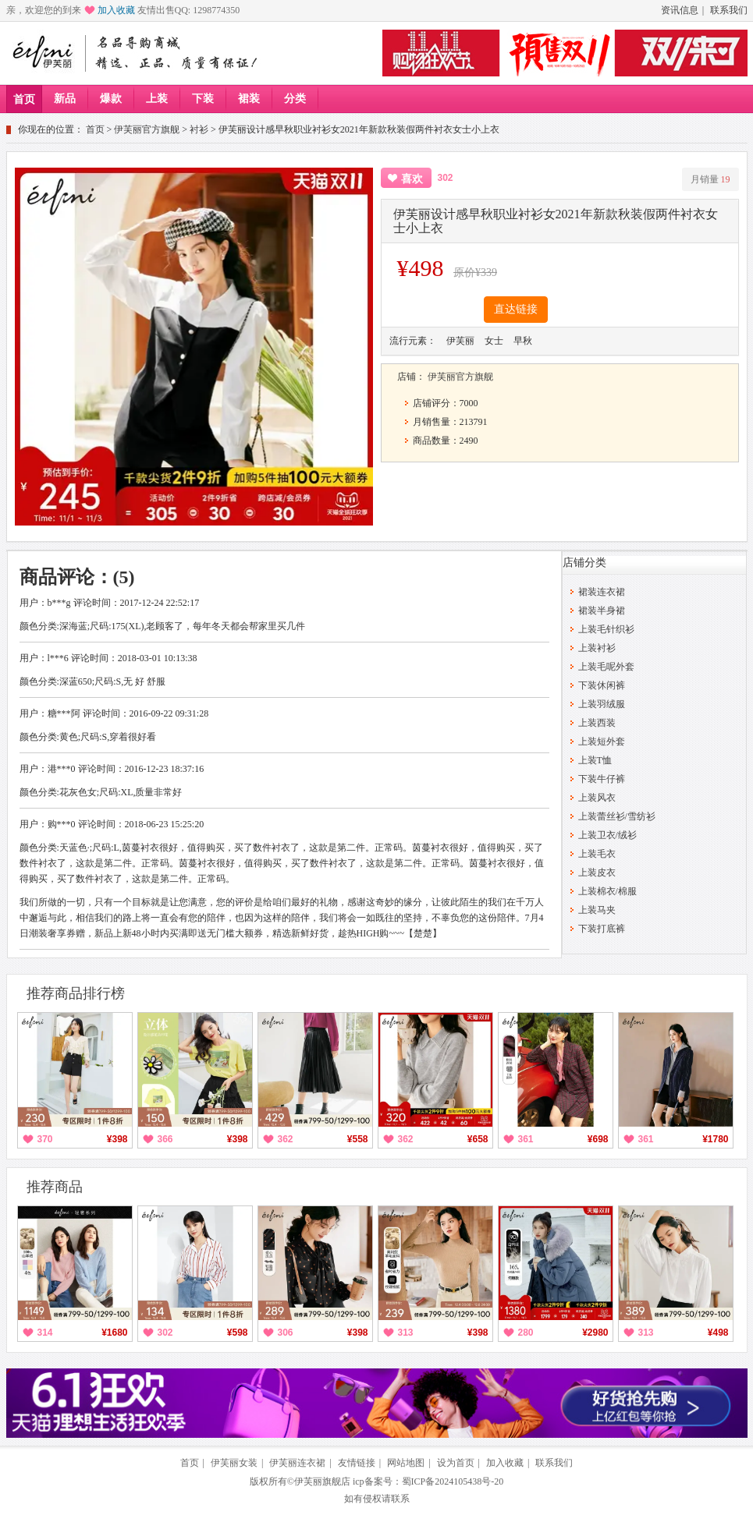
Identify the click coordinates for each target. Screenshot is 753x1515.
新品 (65, 98)
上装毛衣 (597, 853)
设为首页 (455, 1462)
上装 (157, 98)
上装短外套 (601, 741)
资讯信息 (679, 10)
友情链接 (356, 1462)
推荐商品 (55, 1187)
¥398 (117, 1139)
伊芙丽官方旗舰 (146, 129)
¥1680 (114, 1332)
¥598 (237, 1332)
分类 (295, 98)
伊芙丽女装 (234, 1462)
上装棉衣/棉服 (607, 891)
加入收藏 (116, 10)
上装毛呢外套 (606, 666)
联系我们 (729, 10)
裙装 (249, 98)
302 (165, 1332)
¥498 (718, 1332)
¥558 (357, 1139)
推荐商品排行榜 (76, 993)
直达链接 (516, 309)
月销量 (710, 179)
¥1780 (715, 1139)
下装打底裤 (601, 928)
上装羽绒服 (601, 704)
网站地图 (405, 1462)
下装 (203, 98)
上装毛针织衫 (606, 629)
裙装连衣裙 (601, 591)
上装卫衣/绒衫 (607, 835)
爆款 (111, 98)
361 (526, 1139)
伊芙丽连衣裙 (297, 1462)
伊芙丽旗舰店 (322, 1481)
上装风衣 (597, 797)
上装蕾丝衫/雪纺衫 (616, 816)
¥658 (477, 1139)
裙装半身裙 (601, 610)
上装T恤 (595, 760)
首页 (24, 99)
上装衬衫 (597, 647)
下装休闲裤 (601, 685)
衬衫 (199, 129)
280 (526, 1332)
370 (45, 1139)
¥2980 (595, 1332)
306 (285, 1332)
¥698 (598, 1139)
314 (45, 1332)
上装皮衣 (597, 872)
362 (285, 1139)
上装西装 (597, 722)
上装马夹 (597, 909)
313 (406, 1332)
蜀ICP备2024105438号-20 (453, 1481)
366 (165, 1139)
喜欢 (412, 179)
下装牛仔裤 (601, 778)
